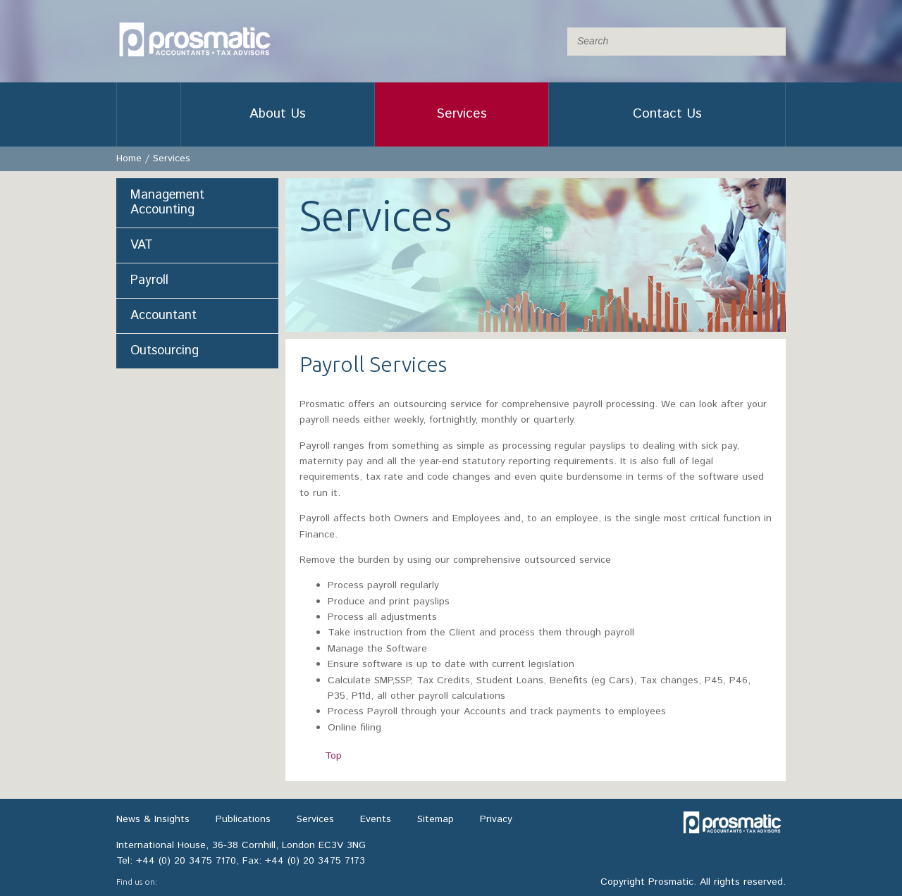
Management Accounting (167, 202)
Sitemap (435, 819)
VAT (141, 245)
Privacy (496, 819)
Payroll (149, 280)
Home (148, 114)
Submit (772, 41)
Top (333, 756)
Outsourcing (164, 351)
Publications (243, 819)
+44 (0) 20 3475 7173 (315, 861)
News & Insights (153, 819)
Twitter (205, 882)
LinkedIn (175, 882)
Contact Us (667, 113)
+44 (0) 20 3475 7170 (186, 861)
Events (375, 819)
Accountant (163, 315)
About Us (277, 113)
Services (461, 113)
